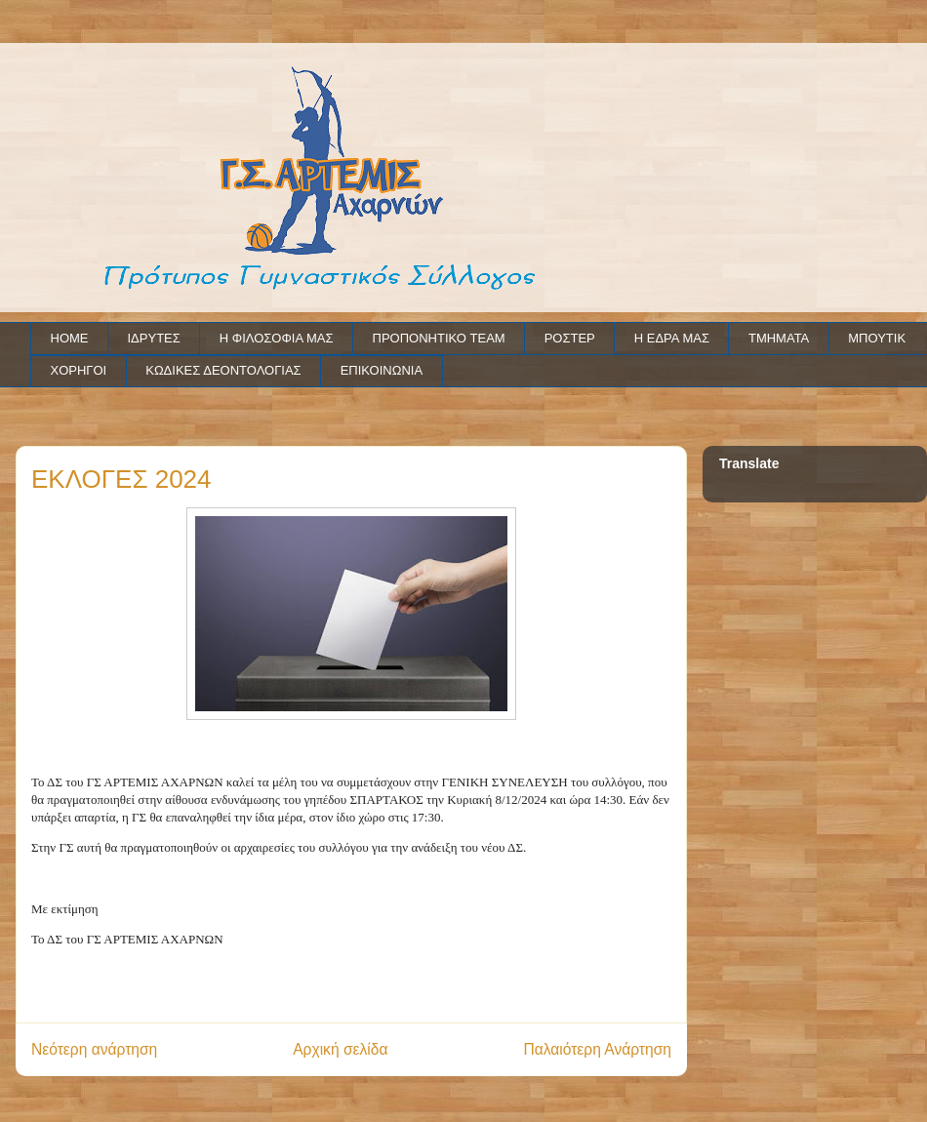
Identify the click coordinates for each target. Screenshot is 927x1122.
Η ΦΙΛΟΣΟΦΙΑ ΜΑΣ (277, 338)
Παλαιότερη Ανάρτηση (597, 1049)
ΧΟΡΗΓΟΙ (79, 370)
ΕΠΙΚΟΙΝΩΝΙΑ (382, 370)
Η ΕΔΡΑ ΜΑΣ (671, 338)
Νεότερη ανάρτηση (94, 1049)
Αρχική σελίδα (340, 1049)
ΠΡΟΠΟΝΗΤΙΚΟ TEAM (439, 338)
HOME (70, 338)
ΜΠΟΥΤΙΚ (877, 338)
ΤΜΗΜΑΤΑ (778, 338)
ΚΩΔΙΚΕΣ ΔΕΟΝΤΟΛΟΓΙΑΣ (223, 370)
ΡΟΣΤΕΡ (569, 338)
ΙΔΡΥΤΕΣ (154, 338)
